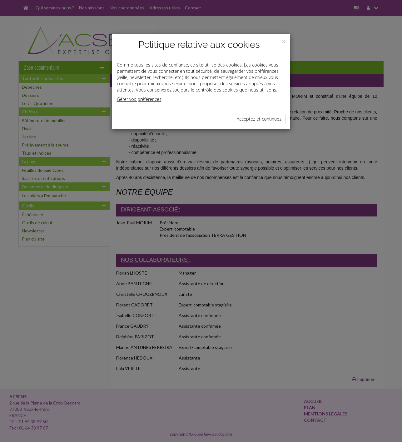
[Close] (283, 41)
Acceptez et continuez (259, 119)
